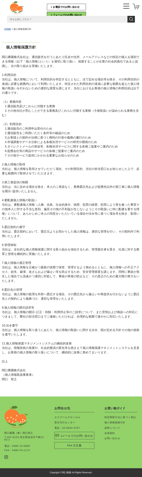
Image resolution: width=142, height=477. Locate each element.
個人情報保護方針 (114, 422)
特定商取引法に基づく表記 (120, 417)
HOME (7, 29)
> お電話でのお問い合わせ (65, 7)
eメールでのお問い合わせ (77, 435)
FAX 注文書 (74, 445)
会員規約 (109, 433)
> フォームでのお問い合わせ (66, 15)
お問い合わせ (112, 438)
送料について (112, 427)
